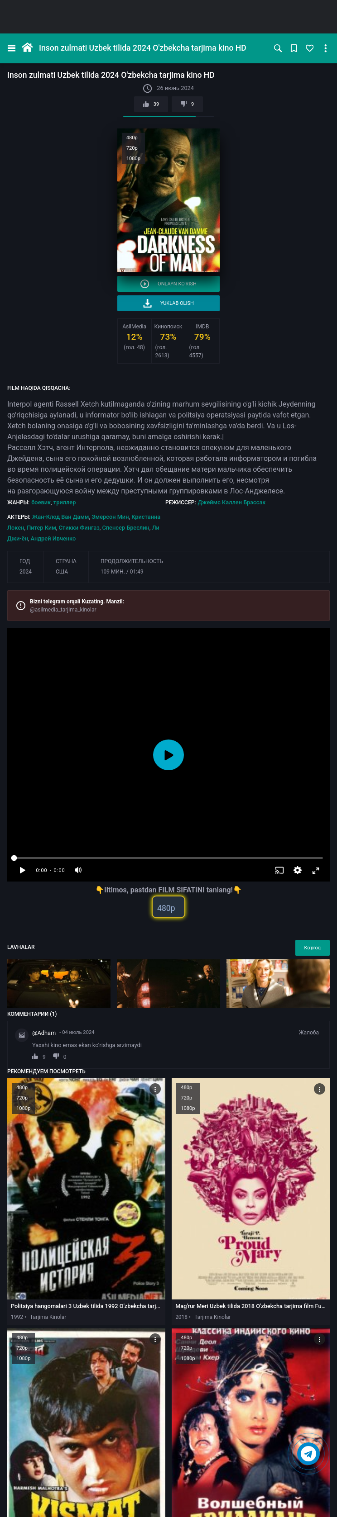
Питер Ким (41, 527)
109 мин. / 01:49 (122, 572)
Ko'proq (312, 948)
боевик (41, 502)
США (62, 572)
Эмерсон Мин (110, 516)
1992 (17, 1317)
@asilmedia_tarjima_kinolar (63, 610)
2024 (25, 572)
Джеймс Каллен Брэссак (232, 502)
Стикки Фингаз (78, 527)
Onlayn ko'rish (168, 284)
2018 (181, 1317)
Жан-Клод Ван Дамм (60, 516)
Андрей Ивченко (53, 538)
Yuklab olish (168, 303)
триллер (64, 502)
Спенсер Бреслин (125, 527)
